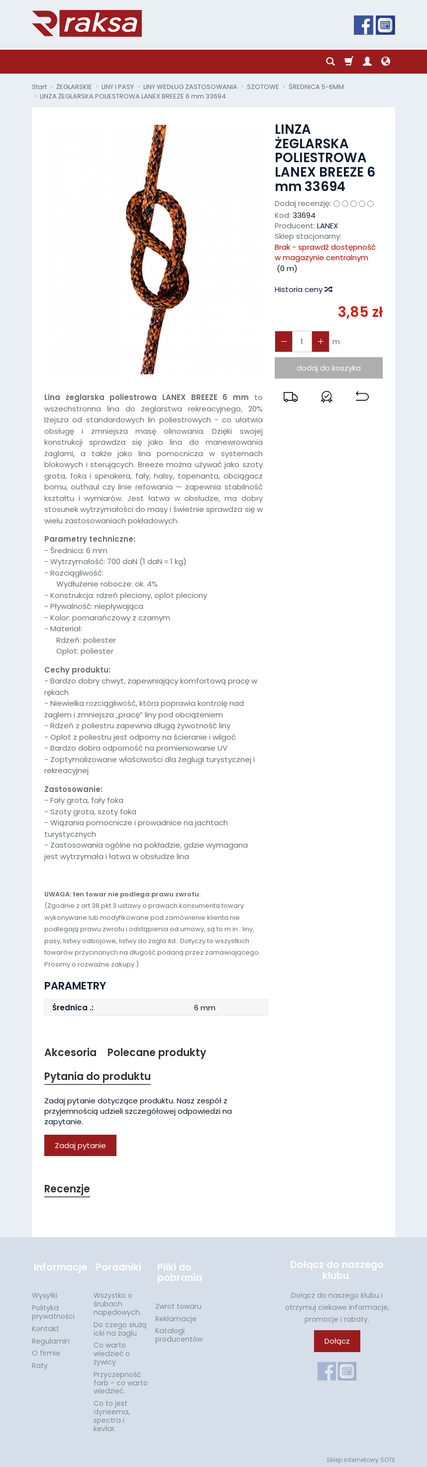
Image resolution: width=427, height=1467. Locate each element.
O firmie (46, 1350)
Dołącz (337, 1342)
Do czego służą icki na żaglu (120, 1326)
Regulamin (51, 1338)
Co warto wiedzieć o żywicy (112, 1350)
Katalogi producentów (179, 1332)
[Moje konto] (367, 62)
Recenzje (67, 1190)
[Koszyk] (348, 62)
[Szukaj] (330, 62)
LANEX (327, 225)
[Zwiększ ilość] (283, 341)
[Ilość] (301, 341)
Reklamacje (176, 1316)
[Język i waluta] (385, 62)
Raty (40, 1363)
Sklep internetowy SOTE (360, 1457)
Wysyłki (44, 1292)
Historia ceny (303, 289)
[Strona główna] (87, 23)
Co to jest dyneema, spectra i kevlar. (112, 1412)
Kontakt (45, 1326)
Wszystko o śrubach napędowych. (117, 1300)
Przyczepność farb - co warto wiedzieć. (121, 1380)
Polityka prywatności (53, 1309)
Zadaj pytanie (80, 1146)
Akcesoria (70, 1053)
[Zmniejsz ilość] (319, 341)
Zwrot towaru (178, 1303)
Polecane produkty (157, 1053)
